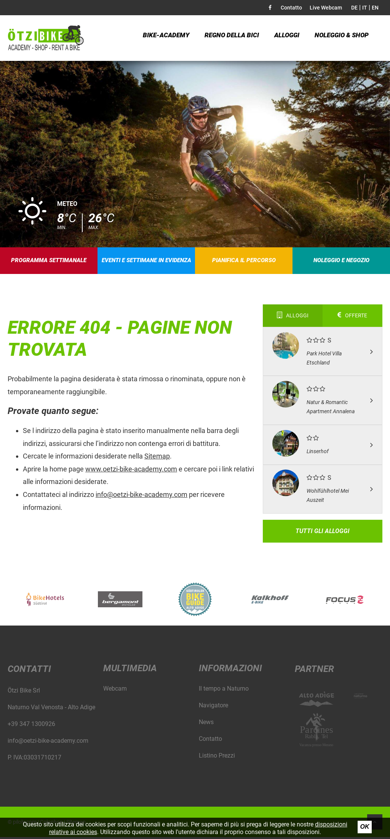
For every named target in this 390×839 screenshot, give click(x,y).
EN (375, 8)
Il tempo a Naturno (224, 690)
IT (364, 8)
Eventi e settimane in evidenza (146, 261)
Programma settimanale (49, 261)
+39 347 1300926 (31, 725)
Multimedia (130, 670)
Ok (364, 826)
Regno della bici (228, 37)
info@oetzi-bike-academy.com (141, 496)
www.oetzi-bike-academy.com (131, 471)
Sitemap (157, 458)
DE (354, 8)
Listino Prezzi (217, 757)
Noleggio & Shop (337, 37)
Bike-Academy (165, 37)
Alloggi (283, 37)
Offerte (352, 317)
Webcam (115, 690)
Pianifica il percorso (244, 261)
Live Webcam (326, 8)
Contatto (291, 8)
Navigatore (213, 707)
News (206, 724)
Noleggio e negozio (342, 261)
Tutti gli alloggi (323, 533)
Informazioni (230, 670)
